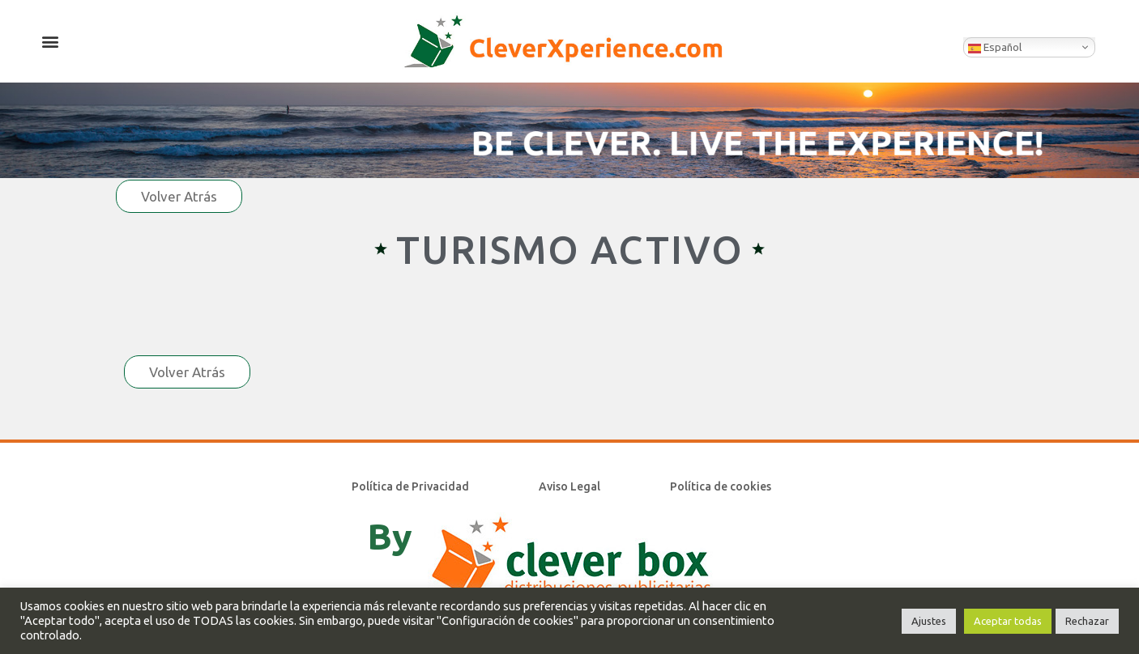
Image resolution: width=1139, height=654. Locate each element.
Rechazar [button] (1087, 620)
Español (995, 47)
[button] (49, 41)
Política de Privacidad (410, 486)
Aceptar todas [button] (1008, 620)
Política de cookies (720, 486)
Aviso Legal (569, 486)
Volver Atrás (179, 196)
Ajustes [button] (928, 620)
